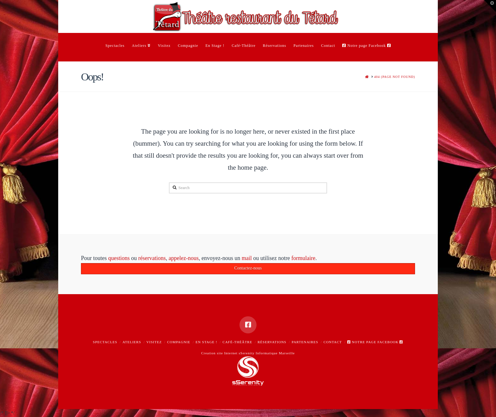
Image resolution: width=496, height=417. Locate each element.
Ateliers (131, 342)
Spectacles (105, 342)
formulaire (303, 259)
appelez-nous (184, 259)
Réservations (271, 342)
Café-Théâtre (237, 342)
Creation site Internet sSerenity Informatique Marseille (248, 353)
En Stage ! (206, 342)
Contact (333, 342)
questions (119, 259)
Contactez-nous (248, 269)
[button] (490, 6)
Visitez (154, 342)
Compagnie (178, 342)
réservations (152, 259)
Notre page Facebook (375, 342)
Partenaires (305, 342)
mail (247, 259)
